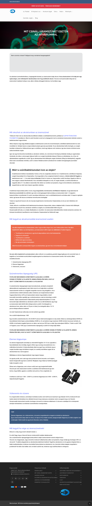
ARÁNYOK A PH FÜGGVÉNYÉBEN (42, 480)
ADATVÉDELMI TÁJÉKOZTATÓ (67, 473)
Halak (61, 11)
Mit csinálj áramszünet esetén (43, 473)
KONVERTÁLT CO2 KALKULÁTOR (42, 482)
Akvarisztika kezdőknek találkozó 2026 (70, 482)
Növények (68, 11)
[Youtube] (26, 478)
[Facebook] (12, 478)
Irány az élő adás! (65, 484)
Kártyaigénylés (64, 475)
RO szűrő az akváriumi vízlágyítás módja (46, 477)
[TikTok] (12, 482)
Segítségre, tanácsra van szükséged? (70, 470)
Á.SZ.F (61, 480)
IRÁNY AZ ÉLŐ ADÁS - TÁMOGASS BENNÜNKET (46, 6)
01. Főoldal (26, 11)
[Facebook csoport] (15, 478)
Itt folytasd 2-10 (35, 11)
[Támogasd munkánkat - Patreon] (19, 478)
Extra (55, 11)
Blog (36, 18)
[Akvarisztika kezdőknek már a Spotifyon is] (22, 478)
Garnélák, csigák (28, 18)
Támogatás (63, 477)
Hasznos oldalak (39, 475)
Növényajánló (38, 470)
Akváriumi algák (47, 11)
